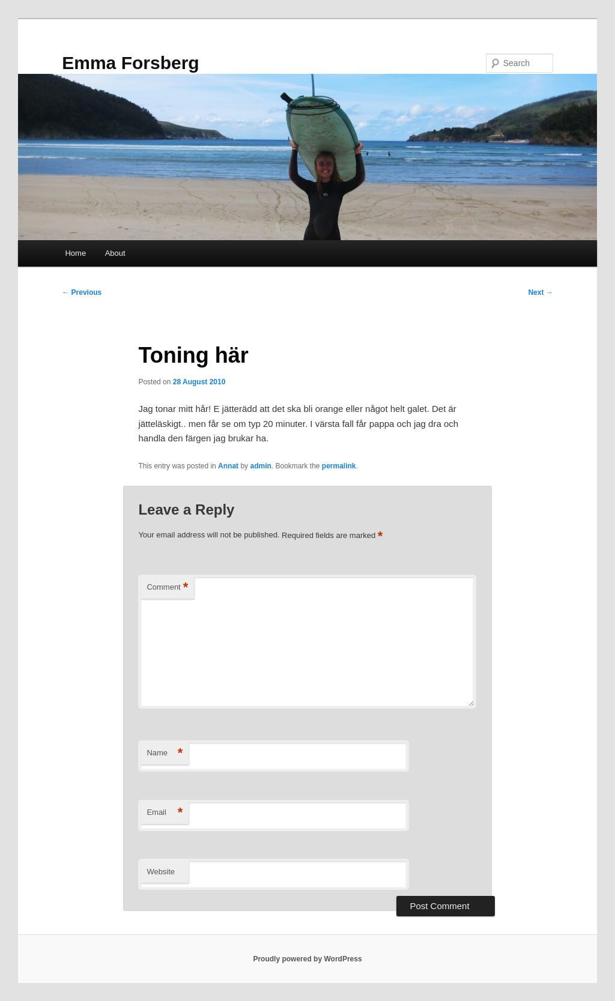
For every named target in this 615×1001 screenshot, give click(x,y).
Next (540, 292)
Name (165, 753)
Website (161, 871)
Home (75, 253)
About (115, 253)
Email (165, 812)
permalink (339, 466)
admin (260, 466)
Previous (81, 292)
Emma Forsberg (130, 63)
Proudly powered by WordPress (307, 959)
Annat (228, 466)
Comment (167, 587)
